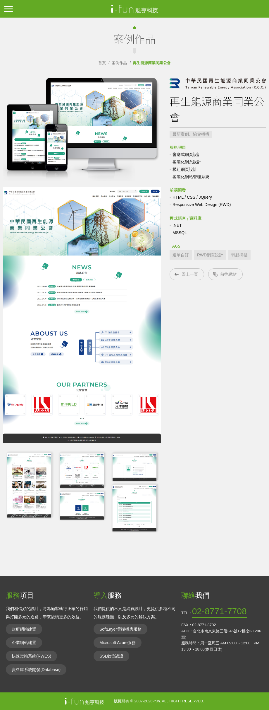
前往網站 (228, 274)
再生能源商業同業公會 (152, 63)
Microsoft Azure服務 (117, 642)
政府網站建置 (24, 629)
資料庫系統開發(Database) (36, 669)
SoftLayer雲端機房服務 (120, 629)
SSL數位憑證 (111, 656)
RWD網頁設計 (210, 255)
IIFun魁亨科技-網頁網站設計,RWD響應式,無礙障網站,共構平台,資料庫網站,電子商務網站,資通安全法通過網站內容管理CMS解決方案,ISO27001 (134, 8)
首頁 (102, 63)
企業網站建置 (24, 642)
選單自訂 (181, 255)
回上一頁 (190, 274)
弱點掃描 (239, 255)
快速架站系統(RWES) (31, 656)
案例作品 (119, 63)
